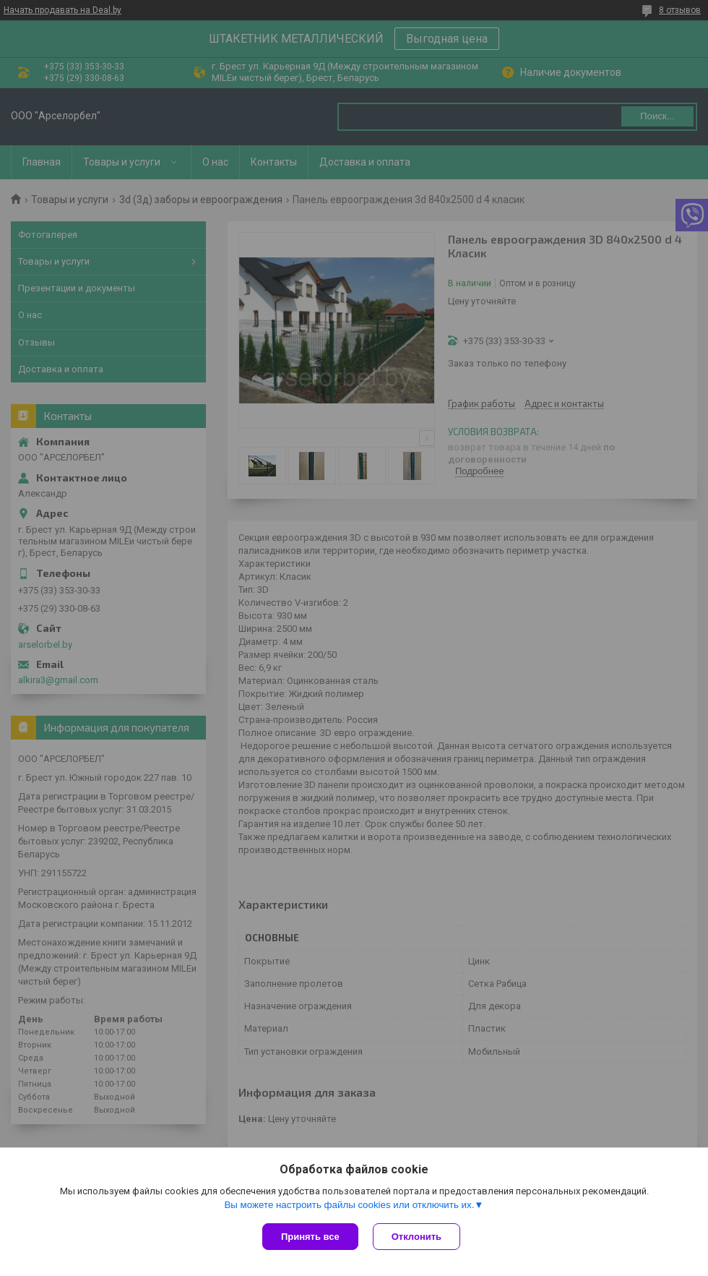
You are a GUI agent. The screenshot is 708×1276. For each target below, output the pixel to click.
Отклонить (416, 1236)
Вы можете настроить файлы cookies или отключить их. (349, 1204)
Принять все (310, 1236)
